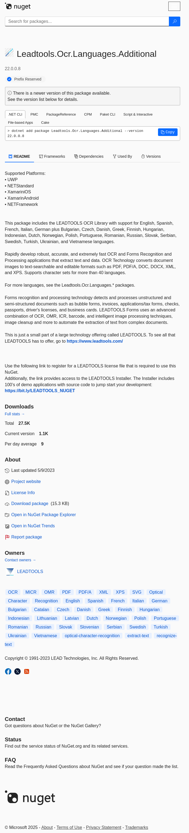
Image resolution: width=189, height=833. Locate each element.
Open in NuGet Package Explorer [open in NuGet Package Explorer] (43, 514)
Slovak (65, 627)
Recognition (46, 601)
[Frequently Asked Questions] (10, 760)
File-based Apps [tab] (20, 122)
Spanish (95, 601)
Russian (43, 627)
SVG (137, 592)
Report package (26, 537)
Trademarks (136, 827)
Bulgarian (17, 609)
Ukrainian (17, 635)
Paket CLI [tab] (107, 114)
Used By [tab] (122, 156)
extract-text (138, 635)
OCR (13, 592)
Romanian (18, 627)
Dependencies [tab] (88, 156)
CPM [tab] (88, 114)
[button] (168, 132)
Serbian (114, 627)
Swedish (137, 627)
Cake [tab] (45, 122)
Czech (63, 609)
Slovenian (89, 627)
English (73, 601)
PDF (66, 592)
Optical (156, 592)
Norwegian (116, 618)
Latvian (72, 618)
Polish (140, 618)
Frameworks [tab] (52, 156)
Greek (104, 609)
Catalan (41, 609)
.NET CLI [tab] (15, 114)
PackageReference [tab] (61, 114)
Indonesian (18, 618)
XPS (120, 592)
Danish (84, 609)
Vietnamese (45, 635)
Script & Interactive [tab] (138, 114)
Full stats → (15, 414)
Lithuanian (47, 618)
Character (17, 601)
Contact (15, 719)
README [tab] (19, 156)
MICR (31, 592)
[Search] (174, 21)
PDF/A (85, 592)
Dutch (92, 618)
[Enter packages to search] (87, 21)
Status (13, 739)
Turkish (161, 627)
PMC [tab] (34, 114)
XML (103, 592)
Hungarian (150, 609)
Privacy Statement (103, 827)
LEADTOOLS (30, 571)
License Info (23, 492)
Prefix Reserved (28, 79)
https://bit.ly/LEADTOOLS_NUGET (40, 390)
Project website (26, 481)
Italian (138, 601)
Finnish (125, 609)
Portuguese (165, 618)
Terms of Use (69, 827)
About (47, 827)
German (160, 601)
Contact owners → (20, 560)
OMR (49, 592)
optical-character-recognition (92, 635)
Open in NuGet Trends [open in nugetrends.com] (33, 526)
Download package (29, 503)
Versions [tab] (151, 156)
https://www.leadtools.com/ (95, 341)
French (118, 601)
